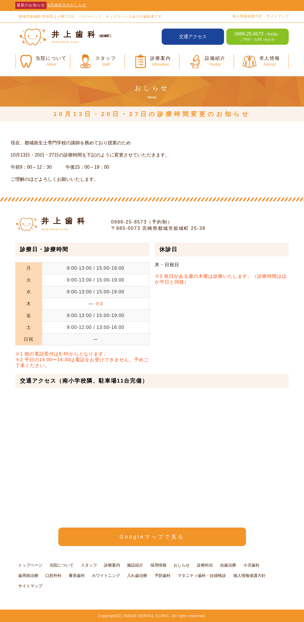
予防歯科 (162, 575)
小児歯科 (251, 565)
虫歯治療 (228, 565)
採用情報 (158, 565)
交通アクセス (193, 36)
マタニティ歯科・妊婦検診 (202, 575)
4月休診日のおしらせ (67, 5)
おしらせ (182, 565)
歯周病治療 (28, 575)
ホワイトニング (106, 575)
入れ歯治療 (137, 575)
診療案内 (112, 565)
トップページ (30, 565)
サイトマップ (277, 16)
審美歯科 (77, 575)
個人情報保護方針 (247, 16)
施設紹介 (135, 565)
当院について (61, 565)
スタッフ (89, 565)
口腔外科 (53, 575)
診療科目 (205, 565)
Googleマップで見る (152, 537)
